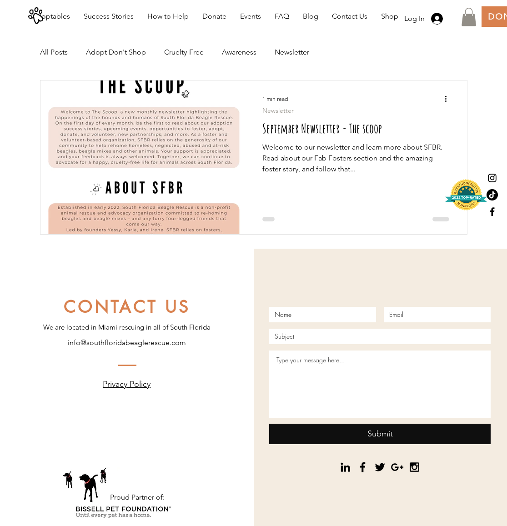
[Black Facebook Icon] (492, 211)
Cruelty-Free (184, 52)
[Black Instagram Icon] (492, 178)
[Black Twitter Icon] (380, 467)
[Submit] (380, 434)
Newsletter (292, 52)
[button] (469, 17)
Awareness (239, 52)
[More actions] (449, 99)
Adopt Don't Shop (116, 52)
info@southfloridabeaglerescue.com (127, 342)
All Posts (54, 52)
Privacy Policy (127, 384)
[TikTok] (492, 194)
